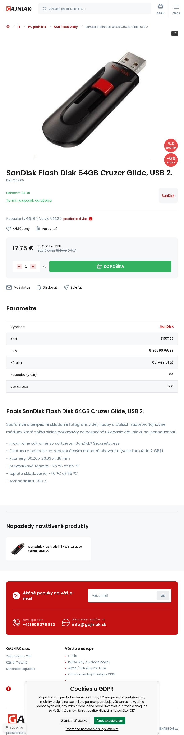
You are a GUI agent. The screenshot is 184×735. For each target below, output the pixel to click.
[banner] (19, 9)
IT (19, 27)
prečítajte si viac (75, 219)
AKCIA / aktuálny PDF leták (87, 668)
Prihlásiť (163, 595)
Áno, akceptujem (109, 720)
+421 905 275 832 (39, 624)
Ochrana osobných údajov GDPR (92, 674)
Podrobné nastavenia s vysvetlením (92, 729)
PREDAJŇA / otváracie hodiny (89, 662)
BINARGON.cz (168, 728)
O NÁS (72, 656)
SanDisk (168, 195)
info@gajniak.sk (89, 624)
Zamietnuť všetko (74, 720)
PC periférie (37, 27)
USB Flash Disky (66, 27)
